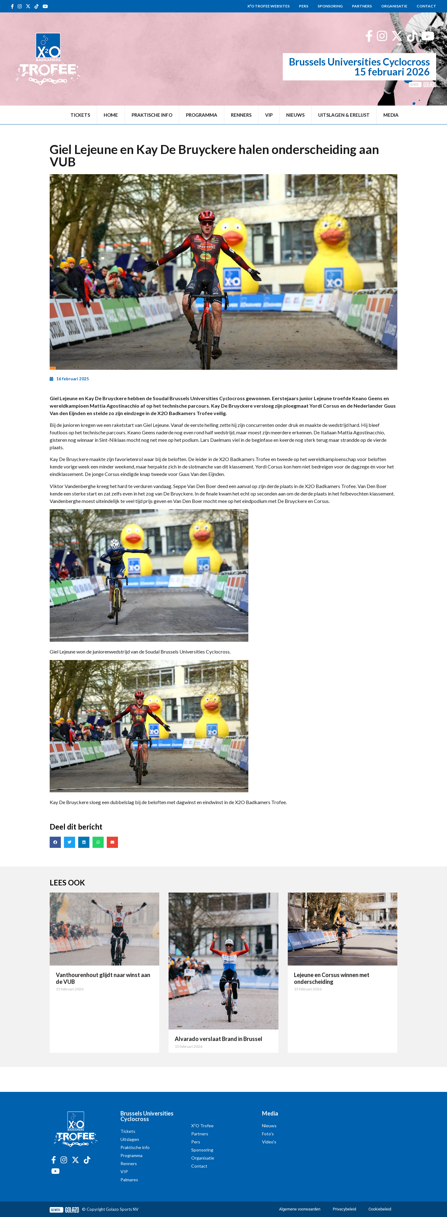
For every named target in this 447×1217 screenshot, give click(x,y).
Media (391, 115)
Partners (362, 6)
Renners (241, 115)
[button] (55, 842)
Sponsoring (330, 6)
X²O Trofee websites (268, 6)
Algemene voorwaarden (299, 1209)
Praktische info (152, 115)
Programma (201, 115)
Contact (426, 6)
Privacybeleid (344, 1209)
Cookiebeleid (379, 1209)
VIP (269, 115)
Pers (303, 6)
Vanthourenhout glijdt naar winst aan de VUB (103, 978)
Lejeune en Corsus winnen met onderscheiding (331, 978)
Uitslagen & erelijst (344, 115)
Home (111, 115)
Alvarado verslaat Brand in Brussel (218, 1038)
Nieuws (295, 115)
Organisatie (394, 6)
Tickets (80, 115)
